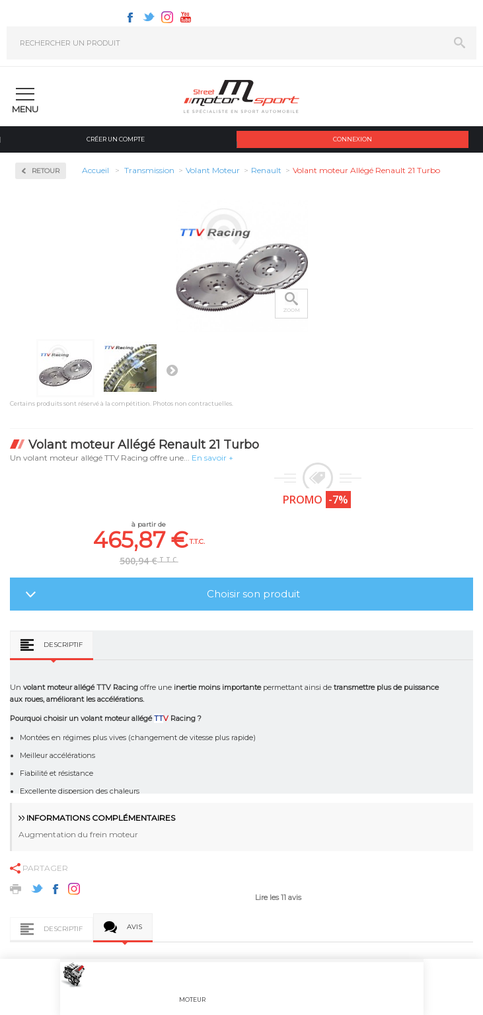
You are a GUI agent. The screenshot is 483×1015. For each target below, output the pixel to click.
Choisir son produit (253, 593)
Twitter (148, 17)
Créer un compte (116, 139)
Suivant (171, 370)
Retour (45, 171)
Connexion (352, 139)
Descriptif (63, 644)
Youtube (185, 17)
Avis (134, 926)
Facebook (130, 17)
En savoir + (212, 458)
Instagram (167, 17)
